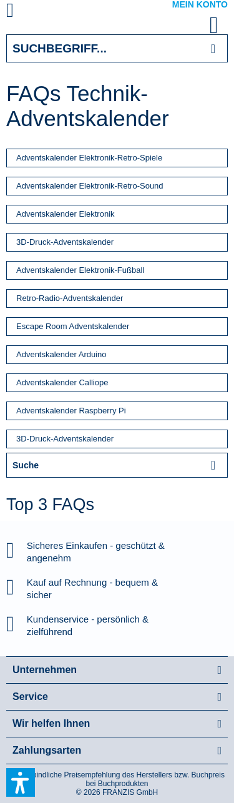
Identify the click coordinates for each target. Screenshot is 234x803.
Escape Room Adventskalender (72, 326)
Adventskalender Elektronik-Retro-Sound (89, 185)
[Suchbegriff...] (117, 48)
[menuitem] (24, 12)
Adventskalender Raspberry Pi (71, 410)
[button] (20, 782)
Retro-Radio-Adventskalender (69, 298)
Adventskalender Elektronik (65, 214)
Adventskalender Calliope (62, 382)
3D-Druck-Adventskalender (65, 242)
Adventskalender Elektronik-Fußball (80, 270)
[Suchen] (213, 48)
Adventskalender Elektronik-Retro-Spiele (89, 157)
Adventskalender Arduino (61, 354)
